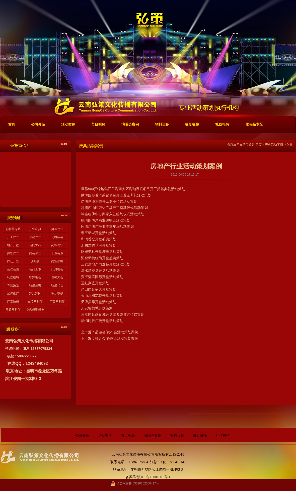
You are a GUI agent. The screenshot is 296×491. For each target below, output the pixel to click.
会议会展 (13, 269)
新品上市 (35, 269)
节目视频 (128, 436)
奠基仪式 (57, 229)
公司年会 (57, 237)
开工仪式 (13, 237)
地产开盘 (13, 245)
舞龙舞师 (35, 293)
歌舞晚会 (35, 277)
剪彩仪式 (13, 253)
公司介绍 (82, 436)
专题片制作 (13, 309)
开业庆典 (35, 229)
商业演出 (57, 261)
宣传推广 (13, 293)
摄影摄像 (200, 436)
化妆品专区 (13, 229)
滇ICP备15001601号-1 (153, 477)
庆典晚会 (57, 269)
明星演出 (35, 285)
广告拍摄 (13, 301)
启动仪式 (35, 237)
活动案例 (105, 436)
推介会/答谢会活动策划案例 (116, 338)
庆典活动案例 (274, 144)
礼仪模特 (13, 277)
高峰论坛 (57, 245)
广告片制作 (57, 301)
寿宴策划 (13, 285)
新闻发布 (35, 245)
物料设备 (177, 436)
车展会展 (57, 253)
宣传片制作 (35, 301)
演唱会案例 (152, 436)
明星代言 (57, 285)
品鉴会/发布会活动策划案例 (116, 332)
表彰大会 (57, 277)
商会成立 (35, 253)
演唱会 (35, 261)
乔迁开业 (13, 261)
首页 (259, 144)
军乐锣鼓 (57, 293)
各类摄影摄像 (35, 309)
